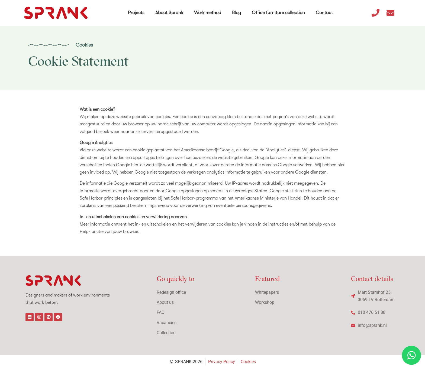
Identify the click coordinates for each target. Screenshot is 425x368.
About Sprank (169, 11)
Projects (136, 11)
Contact (324, 11)
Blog (236, 11)
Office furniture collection (278, 11)
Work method (207, 11)
